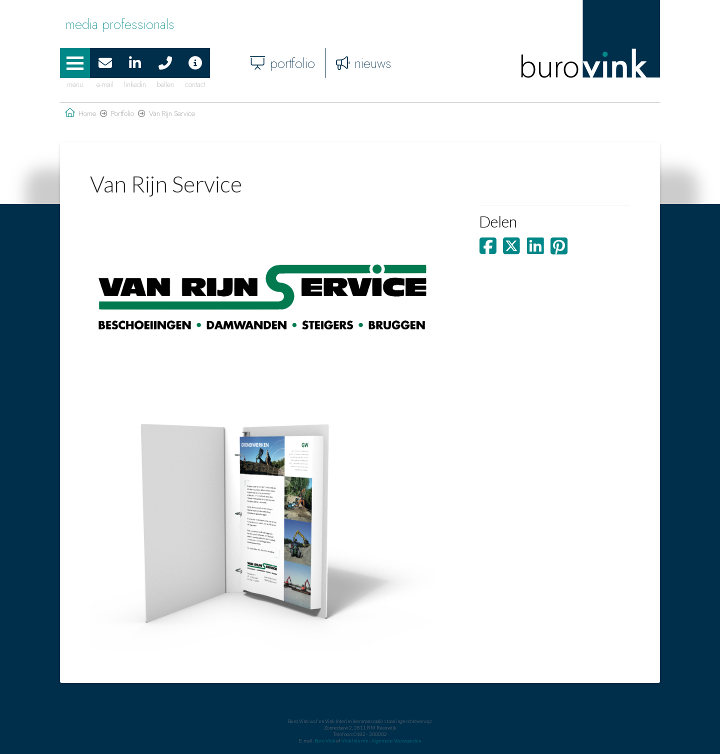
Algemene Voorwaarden (396, 741)
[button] (75, 63)
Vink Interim (355, 741)
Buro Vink (324, 741)
